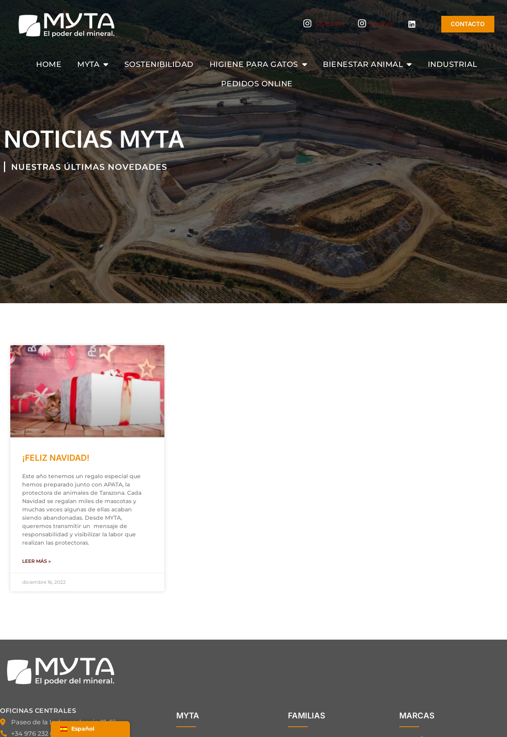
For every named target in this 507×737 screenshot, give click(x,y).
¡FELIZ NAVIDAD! (56, 458)
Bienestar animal (367, 64)
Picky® (376, 24)
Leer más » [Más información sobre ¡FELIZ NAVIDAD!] (36, 561)
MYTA (93, 64)
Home (48, 64)
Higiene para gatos (258, 64)
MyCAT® (323, 24)
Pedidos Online (257, 83)
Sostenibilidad (159, 64)
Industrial (452, 64)
